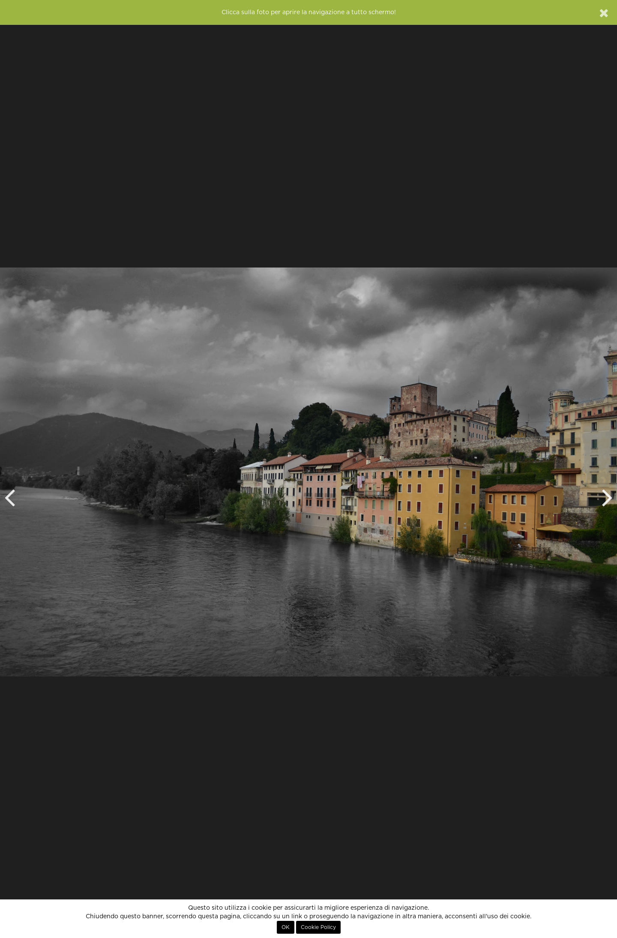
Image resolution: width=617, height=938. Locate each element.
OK (286, 927)
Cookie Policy (318, 927)
